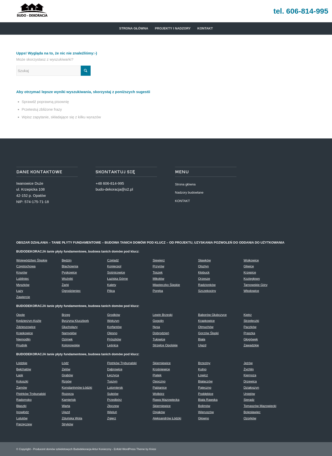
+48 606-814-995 (110, 183)
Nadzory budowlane (189, 192)
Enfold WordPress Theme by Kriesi (135, 449)
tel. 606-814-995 (300, 11)
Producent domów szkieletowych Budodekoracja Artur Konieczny (72, 449)
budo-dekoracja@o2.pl (114, 189)
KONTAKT (182, 201)
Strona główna (185, 184)
